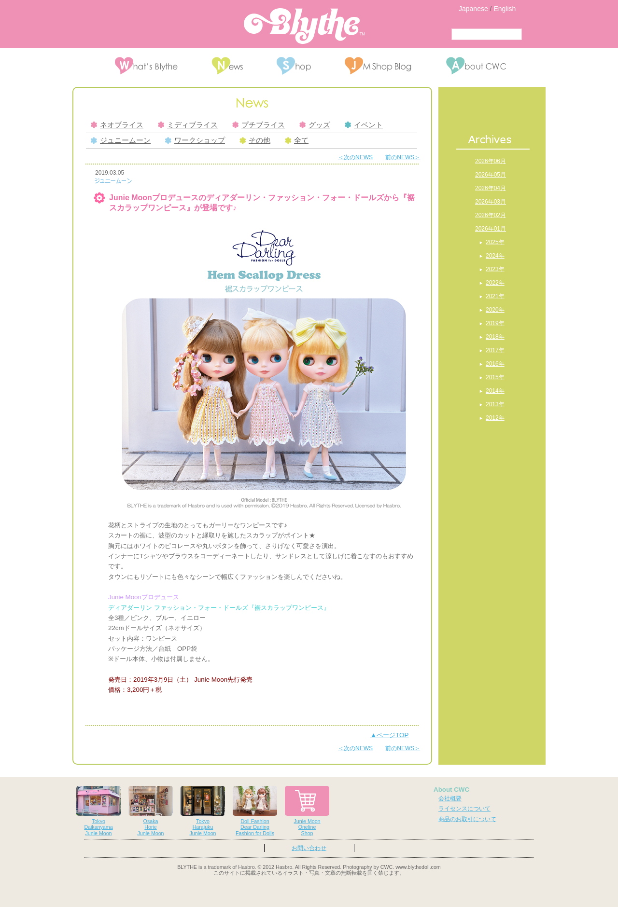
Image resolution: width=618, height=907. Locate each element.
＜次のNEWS (355, 157)
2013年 (495, 404)
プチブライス (258, 125)
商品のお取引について (467, 819)
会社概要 (450, 798)
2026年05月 (490, 174)
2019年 (495, 323)
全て (297, 140)
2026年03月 (490, 201)
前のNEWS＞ (402, 157)
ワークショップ (195, 140)
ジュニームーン (121, 140)
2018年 (495, 336)
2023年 (495, 269)
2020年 (495, 309)
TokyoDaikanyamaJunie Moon (98, 811)
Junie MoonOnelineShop (307, 811)
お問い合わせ (309, 848)
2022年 (495, 282)
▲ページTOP (389, 735)
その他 (254, 140)
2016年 (495, 363)
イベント (364, 125)
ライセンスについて (464, 808)
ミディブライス (188, 125)
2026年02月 (490, 215)
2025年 (495, 242)
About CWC (451, 789)
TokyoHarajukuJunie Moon (203, 811)
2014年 (495, 390)
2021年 (495, 296)
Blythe (304, 26)
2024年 (495, 255)
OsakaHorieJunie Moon (150, 811)
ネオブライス (117, 125)
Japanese (473, 9)
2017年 (495, 350)
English (504, 9)
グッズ (314, 125)
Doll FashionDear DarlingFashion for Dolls (255, 811)
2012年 (495, 417)
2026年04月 (490, 188)
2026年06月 (490, 161)
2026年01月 (490, 228)
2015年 (495, 377)
